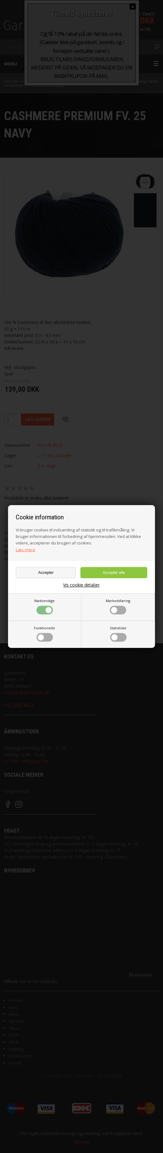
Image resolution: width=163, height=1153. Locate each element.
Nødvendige (44, 606)
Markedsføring (118, 606)
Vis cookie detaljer (81, 585)
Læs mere (25, 549)
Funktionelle (44, 634)
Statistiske (118, 634)
